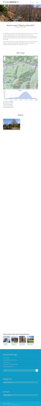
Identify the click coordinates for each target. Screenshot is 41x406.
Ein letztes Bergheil (6, 357)
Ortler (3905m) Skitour (6, 362)
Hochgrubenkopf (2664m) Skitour (8, 366)
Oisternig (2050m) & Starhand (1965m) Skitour (10, 364)
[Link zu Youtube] (37, 2)
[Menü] (32, 2)
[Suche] (30, 2)
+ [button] (4, 57)
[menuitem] (30, 2)
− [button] (4, 59)
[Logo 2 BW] (17, 2)
